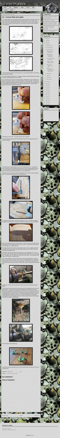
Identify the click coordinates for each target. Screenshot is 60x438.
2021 (47, 83)
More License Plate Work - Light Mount (50, 55)
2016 (47, 92)
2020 (47, 85)
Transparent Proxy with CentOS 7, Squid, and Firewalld (49, 27)
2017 (47, 91)
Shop (22, 7)
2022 (47, 81)
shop (14, 373)
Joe (7, 371)
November (49, 47)
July (48, 75)
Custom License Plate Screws (50, 62)
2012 (47, 100)
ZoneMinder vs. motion (49, 20)
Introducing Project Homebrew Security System (50, 17)
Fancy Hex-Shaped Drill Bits (50, 65)
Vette (33, 7)
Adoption (16, 7)
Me (10, 7)
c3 (5, 373)
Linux (28, 7)
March (48, 77)
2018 (47, 89)
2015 (47, 94)
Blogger (32, 435)
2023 (47, 44)
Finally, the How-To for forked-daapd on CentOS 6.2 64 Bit (50, 23)
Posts (11, 10)
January (49, 79)
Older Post (37, 415)
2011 (47, 102)
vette (17, 373)
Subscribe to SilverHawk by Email (9, 429)
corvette (8, 373)
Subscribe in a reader (6, 428)
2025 (47, 40)
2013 (47, 98)
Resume (5, 10)
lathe (12, 373)
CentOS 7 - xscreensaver (49, 31)
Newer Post (5, 415)
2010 (47, 104)
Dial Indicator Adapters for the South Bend (51, 70)
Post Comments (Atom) (23, 419)
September (49, 49)
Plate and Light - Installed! (50, 52)
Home (5, 7)
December (49, 45)
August (48, 73)
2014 (47, 96)
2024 (47, 42)
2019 (47, 87)
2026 (47, 38)
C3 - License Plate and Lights (50, 59)
